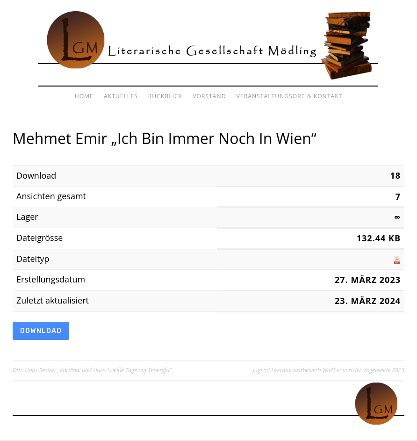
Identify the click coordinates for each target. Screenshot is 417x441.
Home (84, 96)
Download (42, 331)
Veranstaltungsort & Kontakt (290, 96)
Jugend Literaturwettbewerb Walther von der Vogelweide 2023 (328, 371)
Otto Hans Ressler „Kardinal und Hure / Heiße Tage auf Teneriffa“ (92, 371)
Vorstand (209, 96)
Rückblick (165, 96)
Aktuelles (121, 96)
